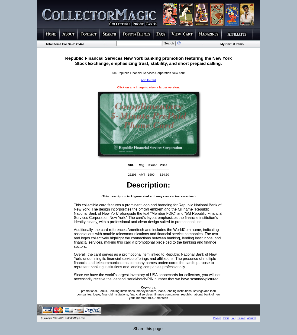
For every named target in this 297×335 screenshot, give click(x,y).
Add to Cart (148, 80)
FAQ (233, 318)
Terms (226, 318)
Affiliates (251, 318)
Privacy (217, 318)
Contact (241, 318)
